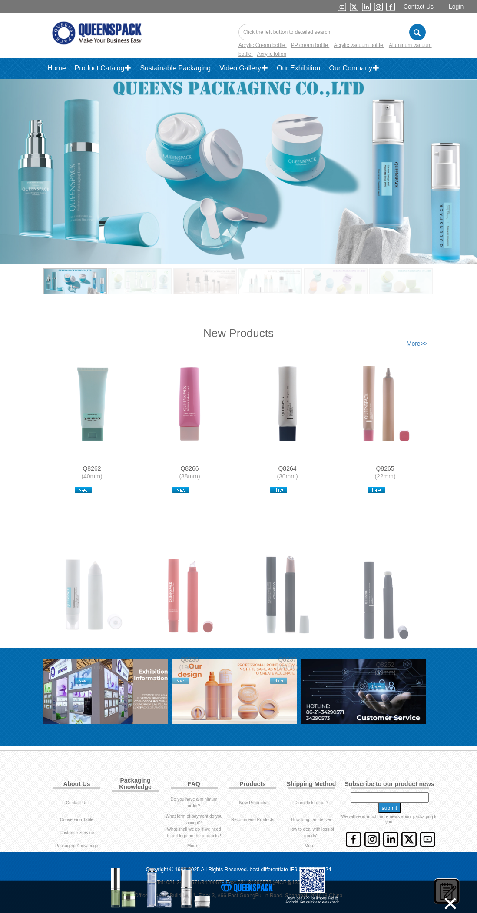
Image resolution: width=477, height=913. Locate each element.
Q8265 (385, 468)
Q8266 (189, 468)
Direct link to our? (311, 802)
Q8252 (385, 670)
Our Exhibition (299, 68)
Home (56, 68)
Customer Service (77, 832)
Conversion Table (76, 819)
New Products (252, 802)
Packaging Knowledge (76, 845)
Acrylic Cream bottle (262, 45)
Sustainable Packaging (175, 68)
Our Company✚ (354, 68)
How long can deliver (311, 819)
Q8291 (92, 670)
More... (194, 845)
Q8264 (287, 468)
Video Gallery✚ (243, 68)
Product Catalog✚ (103, 68)
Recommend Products (252, 819)
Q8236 (189, 670)
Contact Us (419, 6)
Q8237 (287, 670)
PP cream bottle (310, 45)
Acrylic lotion (271, 54)
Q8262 (92, 468)
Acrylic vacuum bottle (359, 45)
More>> (417, 343)
